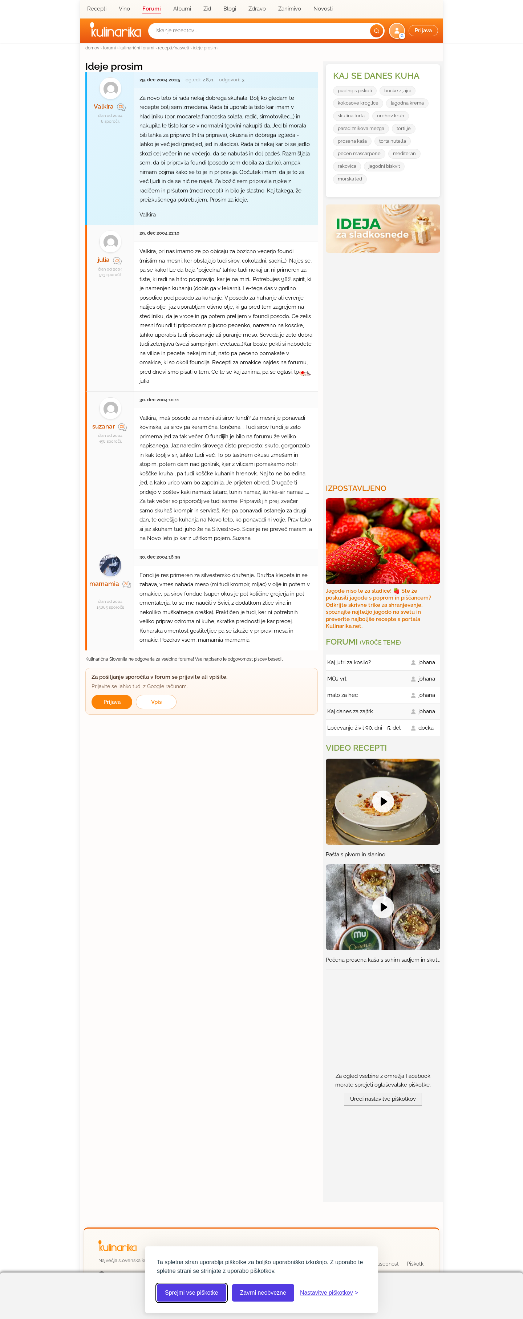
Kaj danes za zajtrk (350, 711)
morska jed (350, 179)
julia (104, 259)
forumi (109, 47)
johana (426, 662)
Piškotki (416, 1264)
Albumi (182, 8)
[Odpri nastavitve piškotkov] (329, 1293)
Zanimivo (289, 8)
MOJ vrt (336, 678)
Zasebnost (386, 1264)
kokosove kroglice (358, 103)
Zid (207, 8)
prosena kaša (352, 141)
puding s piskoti (355, 90)
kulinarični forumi (136, 47)
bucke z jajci (397, 90)
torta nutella (392, 141)
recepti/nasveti (173, 47)
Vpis (156, 702)
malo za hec (342, 695)
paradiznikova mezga (361, 128)
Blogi (229, 8)
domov (92, 47)
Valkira (104, 106)
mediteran (404, 153)
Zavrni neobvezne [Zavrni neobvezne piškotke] (263, 1293)
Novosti (323, 8)
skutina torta (351, 115)
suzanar (103, 426)
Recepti (96, 8)
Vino (124, 8)
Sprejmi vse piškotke (191, 1293)
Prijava (112, 702)
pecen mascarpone (359, 153)
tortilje (404, 128)
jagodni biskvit (384, 166)
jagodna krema (407, 103)
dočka (426, 728)
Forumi (151, 8)
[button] (414, 31)
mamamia (104, 583)
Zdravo (257, 8)
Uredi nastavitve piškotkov (383, 1099)
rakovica (347, 166)
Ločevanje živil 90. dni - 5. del (364, 728)
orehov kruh (390, 115)
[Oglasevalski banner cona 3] (383, 365)
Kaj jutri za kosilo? (349, 662)
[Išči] (376, 30)
